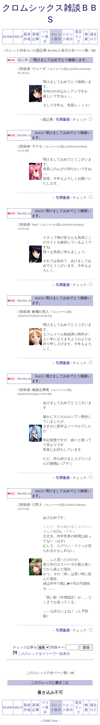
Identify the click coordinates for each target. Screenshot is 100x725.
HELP (18, 37)
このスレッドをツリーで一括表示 (41, 654)
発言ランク (78, 36)
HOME (8, 37)
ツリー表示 (45, 36)
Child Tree (50, 721)
